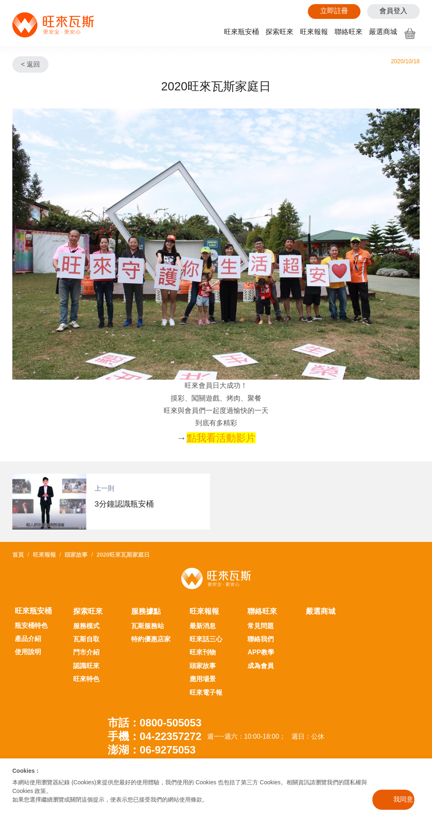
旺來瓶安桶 (241, 32)
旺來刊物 (202, 652)
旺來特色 (86, 678)
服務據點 (146, 611)
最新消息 (202, 625)
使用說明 (28, 651)
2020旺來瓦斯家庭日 (123, 554)
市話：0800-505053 (154, 722)
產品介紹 (28, 638)
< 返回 (30, 64)
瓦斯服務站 (147, 625)
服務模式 (86, 625)
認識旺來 (86, 665)
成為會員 (260, 665)
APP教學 (260, 652)
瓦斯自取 (86, 639)
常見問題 (260, 625)
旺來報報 (314, 32)
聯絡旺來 (349, 32)
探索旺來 (279, 32)
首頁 (18, 554)
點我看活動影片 (221, 437)
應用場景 (202, 678)
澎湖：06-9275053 (152, 750)
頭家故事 (76, 554)
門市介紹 (86, 652)
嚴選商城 (383, 32)
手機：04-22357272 (154, 736)
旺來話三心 (205, 639)
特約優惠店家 (151, 639)
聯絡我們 (260, 639)
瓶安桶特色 (31, 625)
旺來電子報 (205, 692)
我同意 (403, 799)
